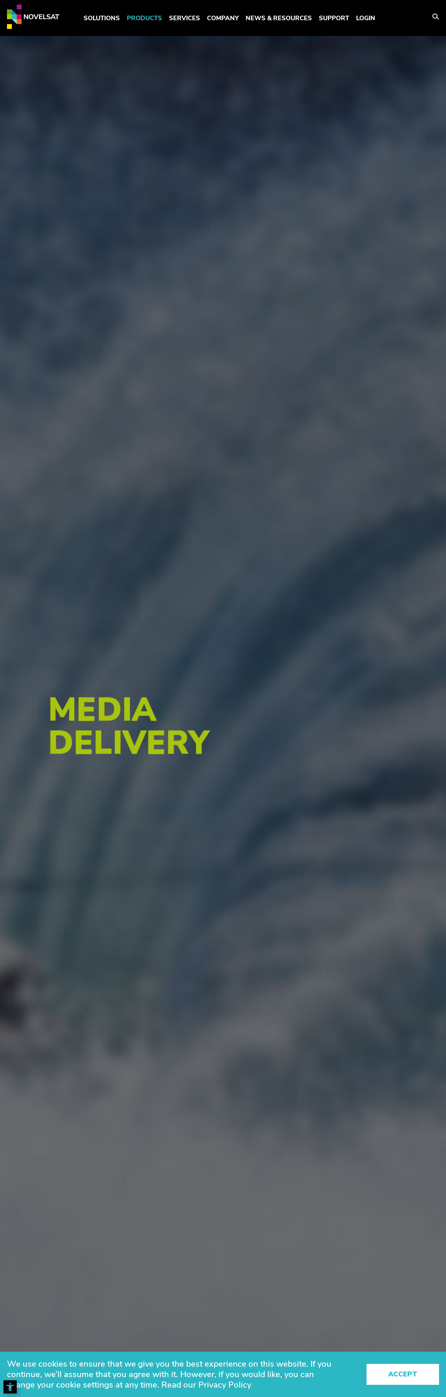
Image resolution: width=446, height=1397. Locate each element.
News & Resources (279, 18)
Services (184, 18)
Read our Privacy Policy (206, 1384)
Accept (402, 1374)
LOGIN (365, 18)
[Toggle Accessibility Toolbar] (10, 1387)
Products (144, 18)
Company (223, 18)
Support (334, 18)
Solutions (102, 18)
